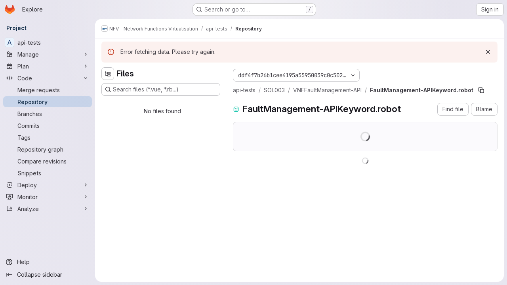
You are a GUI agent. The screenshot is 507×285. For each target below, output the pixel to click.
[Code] (47, 78)
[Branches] (47, 113)
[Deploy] (47, 184)
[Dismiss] (488, 52)
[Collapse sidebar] (47, 274)
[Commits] (47, 125)
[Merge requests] (47, 89)
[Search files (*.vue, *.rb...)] (160, 89)
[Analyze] (47, 208)
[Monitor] (47, 196)
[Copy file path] (481, 90)
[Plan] (47, 66)
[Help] (47, 262)
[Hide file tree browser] (107, 73)
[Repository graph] (47, 149)
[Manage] (47, 54)
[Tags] (47, 137)
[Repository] (47, 101)
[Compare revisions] (47, 161)
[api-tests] (47, 42)
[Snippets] (47, 173)
